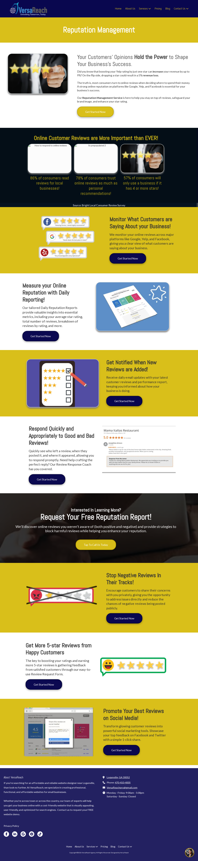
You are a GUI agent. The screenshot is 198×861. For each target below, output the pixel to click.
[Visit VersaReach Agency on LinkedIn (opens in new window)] (14, 834)
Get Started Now (95, 111)
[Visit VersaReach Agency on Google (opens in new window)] (23, 834)
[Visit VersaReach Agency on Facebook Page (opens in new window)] (6, 834)
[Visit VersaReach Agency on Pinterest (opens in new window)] (31, 834)
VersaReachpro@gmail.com (122, 787)
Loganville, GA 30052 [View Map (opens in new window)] (118, 777)
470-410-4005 (123, 782)
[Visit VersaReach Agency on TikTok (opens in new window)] (40, 834)
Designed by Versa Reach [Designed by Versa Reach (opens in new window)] (120, 853)
